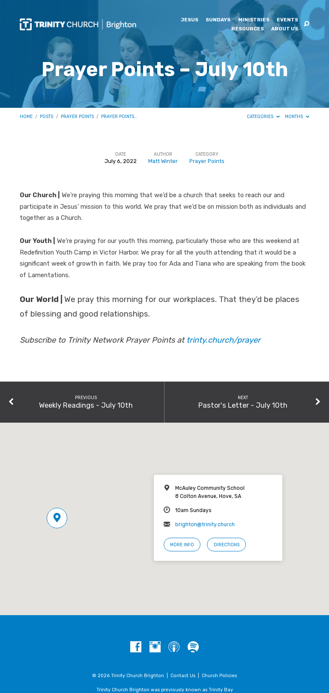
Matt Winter (163, 161)
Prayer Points (77, 116)
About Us (284, 29)
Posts (46, 116)
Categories (263, 116)
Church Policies (219, 675)
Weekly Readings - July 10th (86, 405)
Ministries (253, 20)
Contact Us (182, 675)
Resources (247, 29)
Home (26, 116)
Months (297, 116)
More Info (182, 545)
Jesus (189, 20)
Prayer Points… (119, 116)
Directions (226, 545)
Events (287, 20)
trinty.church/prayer (223, 340)
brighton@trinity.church (205, 524)
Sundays (218, 20)
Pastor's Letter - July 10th (242, 405)
